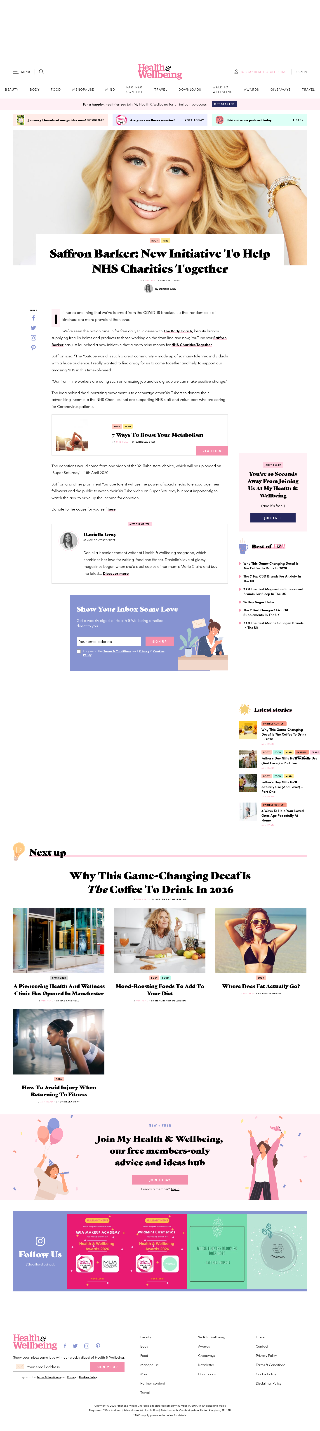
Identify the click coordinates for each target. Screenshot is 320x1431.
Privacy (145, 652)
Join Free (273, 521)
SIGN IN (301, 72)
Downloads (190, 90)
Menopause (83, 90)
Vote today (194, 121)
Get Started (224, 105)
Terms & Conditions (118, 652)
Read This (211, 452)
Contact (262, 1346)
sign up (159, 642)
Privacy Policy (266, 1355)
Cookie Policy (266, 1373)
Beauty (11, 90)
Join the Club (273, 466)
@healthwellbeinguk (42, 1283)
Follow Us (42, 1271)
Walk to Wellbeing (223, 89)
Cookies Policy (88, 1377)
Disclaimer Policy (268, 1383)
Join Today (160, 1198)
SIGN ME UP (107, 1366)
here (112, 510)
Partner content (134, 89)
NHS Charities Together (192, 346)
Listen (298, 121)
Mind (110, 90)
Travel (160, 90)
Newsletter (206, 1364)
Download (96, 121)
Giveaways (281, 90)
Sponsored (59, 984)
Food (56, 90)
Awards (251, 90)
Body (35, 90)
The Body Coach (178, 332)
